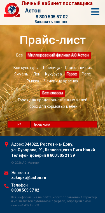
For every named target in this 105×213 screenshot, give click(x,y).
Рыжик (33, 81)
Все (19, 55)
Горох (72, 74)
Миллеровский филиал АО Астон (58, 55)
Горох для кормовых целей (53, 106)
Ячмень (21, 74)
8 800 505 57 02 (52, 16)
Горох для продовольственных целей (52, 100)
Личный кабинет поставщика (57, 3)
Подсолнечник (78, 67)
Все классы (52, 93)
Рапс (86, 74)
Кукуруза (53, 74)
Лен (36, 74)
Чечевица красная (61, 81)
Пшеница (51, 67)
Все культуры (25, 67)
